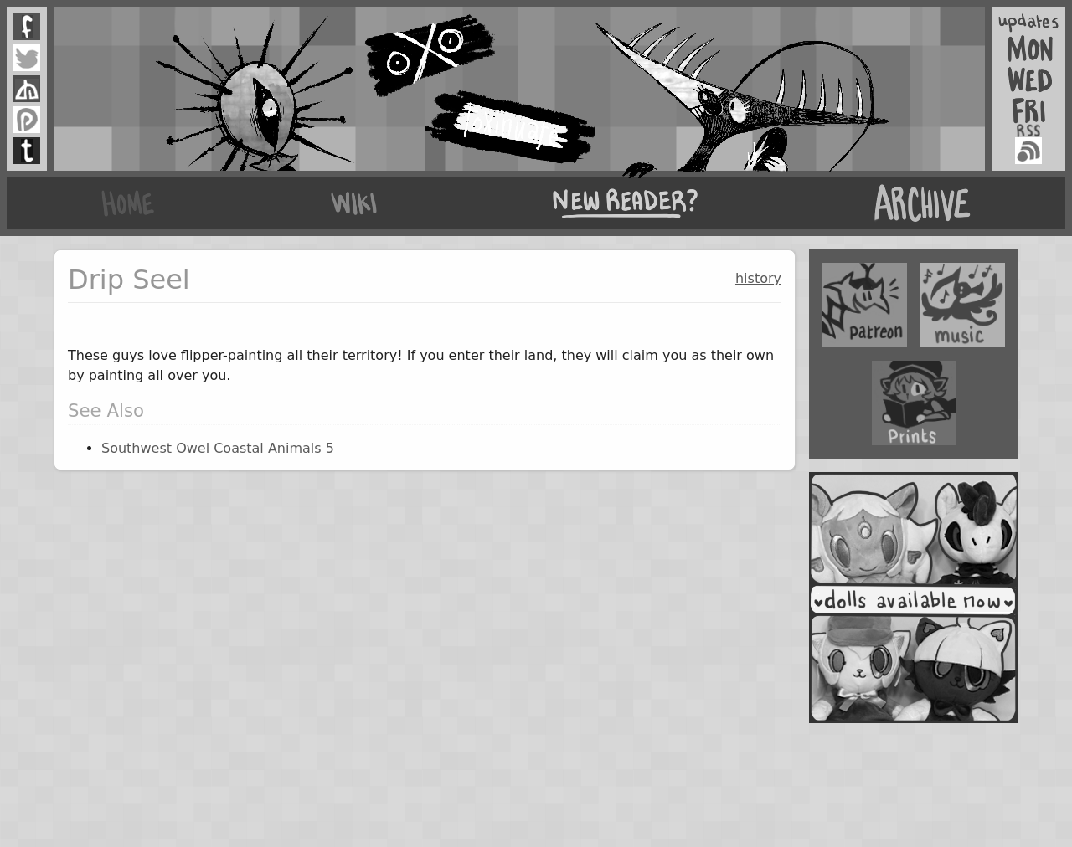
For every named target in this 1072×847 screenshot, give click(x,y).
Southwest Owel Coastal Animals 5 (217, 448)
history (758, 278)
